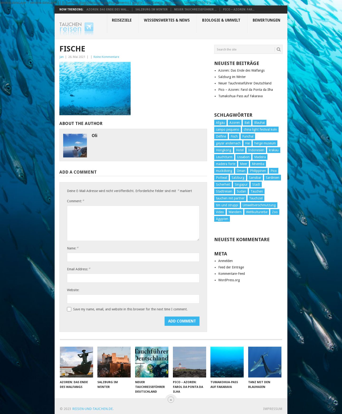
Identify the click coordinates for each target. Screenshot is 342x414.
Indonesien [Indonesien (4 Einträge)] (256, 150)
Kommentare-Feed (231, 274)
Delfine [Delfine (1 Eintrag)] (221, 136)
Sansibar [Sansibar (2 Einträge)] (255, 177)
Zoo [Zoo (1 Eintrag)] (275, 212)
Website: (73, 290)
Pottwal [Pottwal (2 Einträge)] (221, 177)
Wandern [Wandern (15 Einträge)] (235, 212)
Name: (72, 248)
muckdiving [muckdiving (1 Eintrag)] (224, 171)
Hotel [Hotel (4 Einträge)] (240, 150)
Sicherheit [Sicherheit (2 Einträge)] (223, 184)
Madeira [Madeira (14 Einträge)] (260, 157)
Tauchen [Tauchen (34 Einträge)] (257, 191)
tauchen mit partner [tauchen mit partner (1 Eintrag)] (230, 198)
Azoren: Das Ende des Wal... (107, 9)
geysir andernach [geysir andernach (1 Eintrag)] (228, 143)
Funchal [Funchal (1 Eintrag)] (247, 136)
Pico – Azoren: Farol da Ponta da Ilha (245, 90)
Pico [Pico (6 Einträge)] (274, 171)
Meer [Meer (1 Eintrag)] (243, 164)
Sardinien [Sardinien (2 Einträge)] (272, 177)
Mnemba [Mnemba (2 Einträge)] (258, 164)
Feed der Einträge (231, 267)
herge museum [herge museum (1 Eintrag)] (265, 143)
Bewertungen (266, 20)
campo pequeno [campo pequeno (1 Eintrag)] (227, 129)
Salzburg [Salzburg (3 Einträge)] (238, 177)
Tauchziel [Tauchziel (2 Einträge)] (256, 198)
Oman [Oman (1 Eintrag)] (241, 171)
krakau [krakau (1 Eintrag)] (274, 150)
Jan (61, 57)
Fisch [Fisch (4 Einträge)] (234, 136)
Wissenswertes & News (167, 20)
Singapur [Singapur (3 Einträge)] (241, 184)
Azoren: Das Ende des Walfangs (241, 70)
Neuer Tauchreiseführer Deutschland (244, 83)
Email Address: (78, 269)
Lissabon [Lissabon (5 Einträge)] (243, 157)
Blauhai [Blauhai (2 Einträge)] (259, 122)
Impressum (272, 409)
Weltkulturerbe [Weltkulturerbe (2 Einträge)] (256, 212)
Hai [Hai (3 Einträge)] (247, 143)
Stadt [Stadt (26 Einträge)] (256, 184)
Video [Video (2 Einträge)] (220, 212)
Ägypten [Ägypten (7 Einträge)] (222, 219)
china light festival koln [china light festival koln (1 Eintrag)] (260, 129)
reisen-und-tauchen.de (92, 409)
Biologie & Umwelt (221, 20)
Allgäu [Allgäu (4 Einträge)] (220, 122)
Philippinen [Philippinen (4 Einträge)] (258, 171)
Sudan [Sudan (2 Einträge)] (241, 191)
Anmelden (225, 261)
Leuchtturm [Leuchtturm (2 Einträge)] (224, 157)
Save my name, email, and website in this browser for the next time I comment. (130, 309)
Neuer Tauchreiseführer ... (195, 9)
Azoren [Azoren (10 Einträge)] (234, 122)
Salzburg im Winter (151, 9)
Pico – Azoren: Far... (238, 9)
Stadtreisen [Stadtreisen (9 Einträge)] (224, 191)
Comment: (75, 201)
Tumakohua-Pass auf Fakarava (240, 96)
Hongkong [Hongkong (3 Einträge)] (223, 150)
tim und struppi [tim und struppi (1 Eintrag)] (227, 205)
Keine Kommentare (106, 57)
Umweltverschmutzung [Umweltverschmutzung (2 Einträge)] (259, 205)
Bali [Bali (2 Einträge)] (247, 122)
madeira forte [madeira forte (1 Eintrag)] (225, 164)
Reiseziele (122, 20)
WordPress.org (229, 280)
